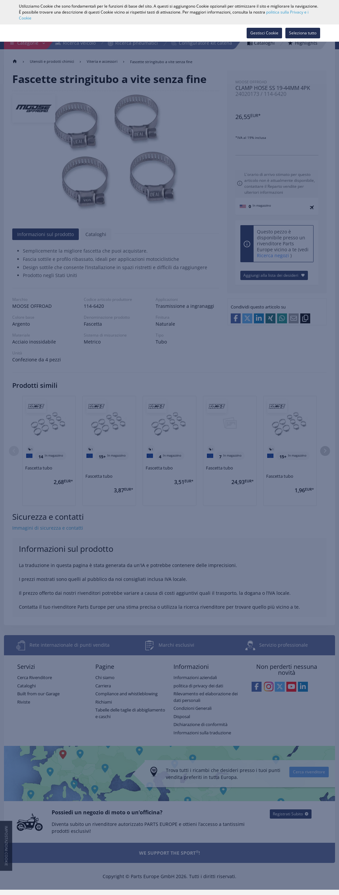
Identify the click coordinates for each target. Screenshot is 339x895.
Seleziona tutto (302, 33)
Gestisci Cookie (264, 33)
